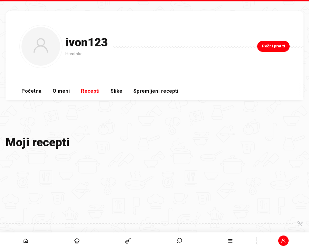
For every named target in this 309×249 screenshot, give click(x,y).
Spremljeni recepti (155, 91)
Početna (31, 91)
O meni (61, 91)
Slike (116, 91)
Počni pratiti (273, 46)
